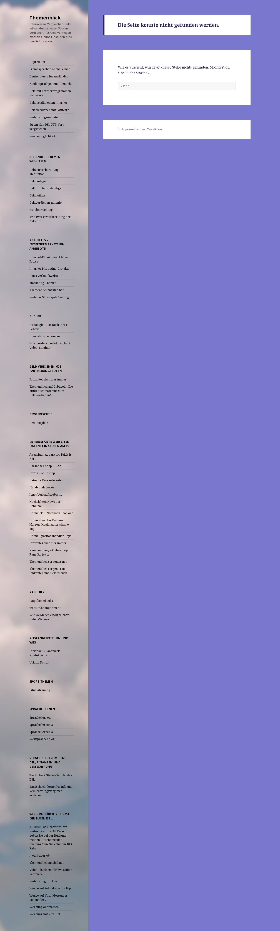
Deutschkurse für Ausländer (48, 76)
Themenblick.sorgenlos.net (48, 562)
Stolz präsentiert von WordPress (140, 129)
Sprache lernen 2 (41, 725)
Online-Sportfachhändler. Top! (50, 536)
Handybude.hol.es (41, 487)
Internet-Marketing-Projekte (49, 269)
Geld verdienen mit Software (49, 110)
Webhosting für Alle (43, 881)
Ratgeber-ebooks (41, 601)
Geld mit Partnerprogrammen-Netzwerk (50, 93)
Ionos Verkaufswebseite (45, 276)
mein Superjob (39, 855)
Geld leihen (37, 195)
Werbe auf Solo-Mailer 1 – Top (50, 888)
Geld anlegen (38, 181)
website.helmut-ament (45, 608)
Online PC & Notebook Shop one (51, 513)
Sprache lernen (40, 718)
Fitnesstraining (39, 690)
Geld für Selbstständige (45, 188)
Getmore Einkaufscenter (46, 480)
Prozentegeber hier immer (47, 379)
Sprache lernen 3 (41, 732)
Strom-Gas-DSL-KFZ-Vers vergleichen (46, 127)
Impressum (37, 62)
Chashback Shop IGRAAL (46, 466)
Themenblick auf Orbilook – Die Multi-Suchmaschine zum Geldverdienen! (51, 391)
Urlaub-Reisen (39, 662)
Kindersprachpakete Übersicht (50, 84)
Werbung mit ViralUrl (44, 914)
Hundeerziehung (41, 210)
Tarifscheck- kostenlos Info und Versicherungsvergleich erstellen (50, 791)
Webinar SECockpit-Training (49, 297)
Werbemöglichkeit (42, 136)
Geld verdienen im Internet (48, 103)
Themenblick (45, 17)
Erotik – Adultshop (42, 473)
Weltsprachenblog (42, 739)
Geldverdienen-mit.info (45, 203)
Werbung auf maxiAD (44, 907)
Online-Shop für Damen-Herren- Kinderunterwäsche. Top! (49, 524)
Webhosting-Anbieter (44, 117)
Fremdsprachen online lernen (49, 69)
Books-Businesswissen (44, 336)
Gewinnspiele (38, 423)
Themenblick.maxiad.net (46, 290)
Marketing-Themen (42, 283)
